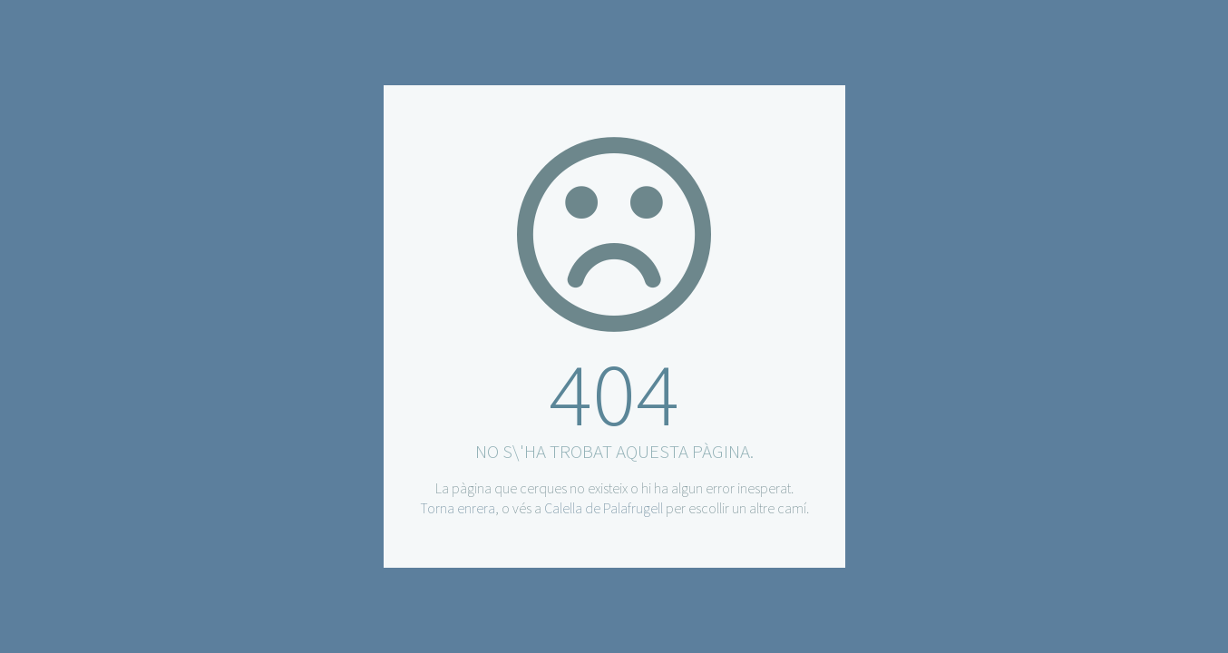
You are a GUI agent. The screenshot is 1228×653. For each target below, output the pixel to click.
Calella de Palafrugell (603, 508)
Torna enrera (457, 508)
